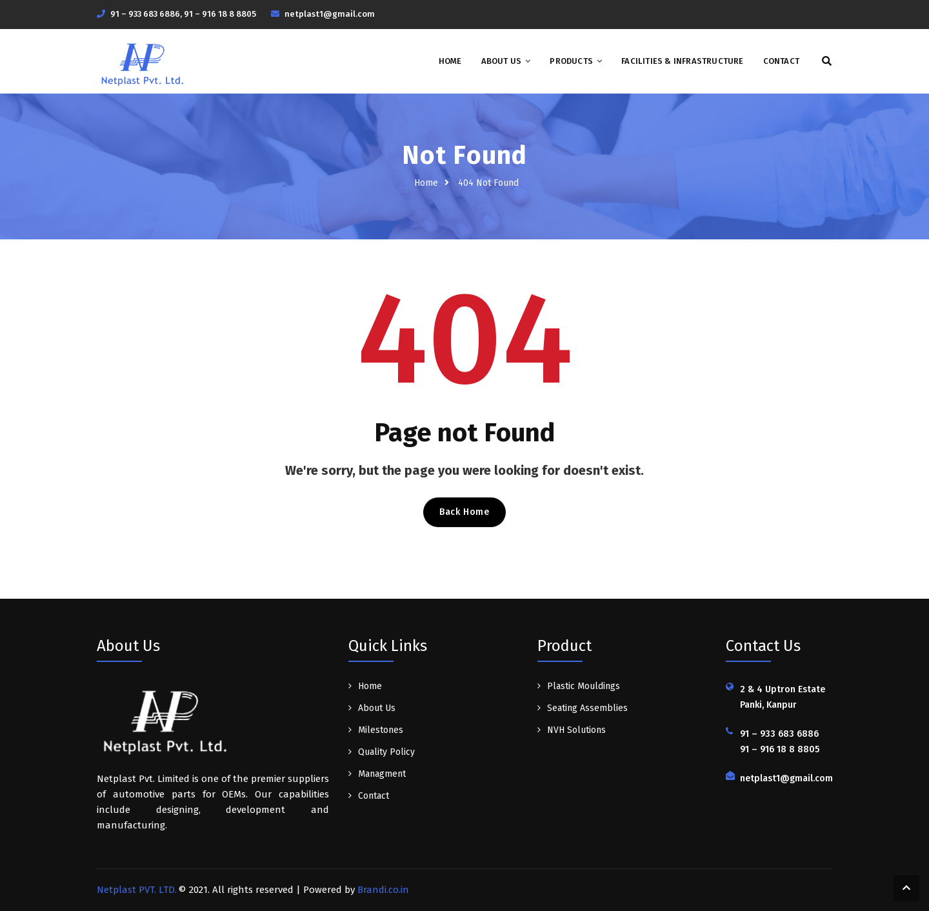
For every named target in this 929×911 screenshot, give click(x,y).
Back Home (464, 511)
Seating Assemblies (587, 708)
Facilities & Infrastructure (682, 61)
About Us (501, 61)
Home (450, 61)
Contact (781, 61)
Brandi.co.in (383, 890)
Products (571, 61)
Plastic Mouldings (583, 686)
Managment (382, 773)
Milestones (380, 730)
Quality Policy (386, 751)
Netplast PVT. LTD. (137, 890)
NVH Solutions (576, 730)
